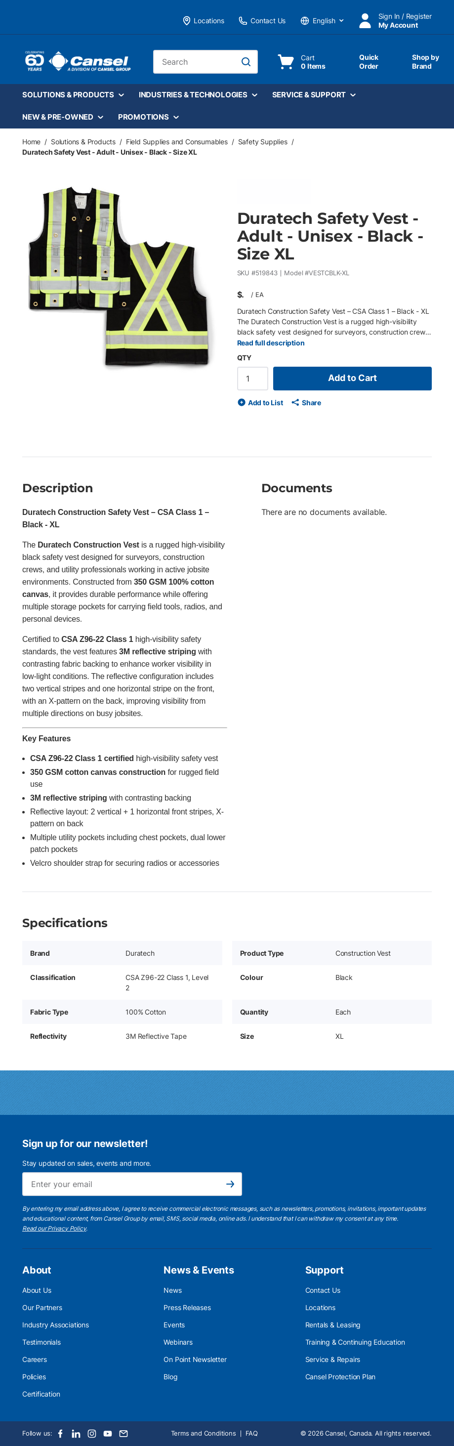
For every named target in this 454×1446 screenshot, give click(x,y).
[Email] (123, 1434)
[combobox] (205, 62)
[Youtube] (108, 1434)
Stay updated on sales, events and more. (86, 1163)
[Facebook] (60, 1434)
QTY (244, 357)
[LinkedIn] (76, 1434)
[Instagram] (92, 1434)
